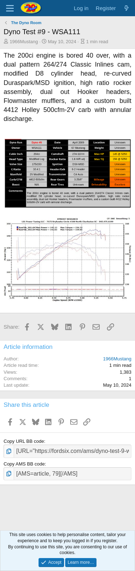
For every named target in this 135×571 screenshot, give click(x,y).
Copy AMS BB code (24, 464)
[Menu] (9, 8)
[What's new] (127, 8)
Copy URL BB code (24, 441)
